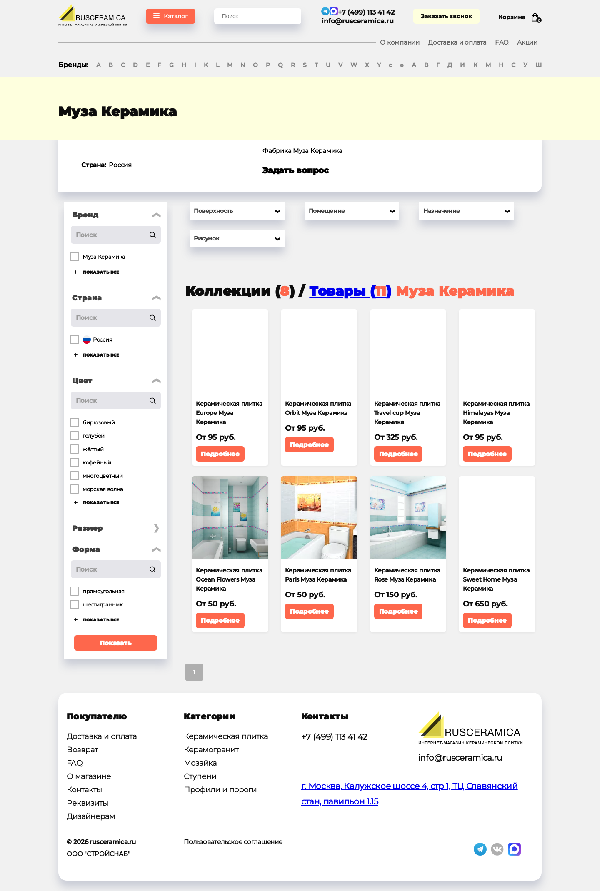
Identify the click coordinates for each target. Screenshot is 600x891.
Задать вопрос (295, 170)
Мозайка (200, 763)
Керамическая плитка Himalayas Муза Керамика (496, 413)
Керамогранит (211, 749)
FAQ (502, 42)
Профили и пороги (220, 789)
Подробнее (220, 454)
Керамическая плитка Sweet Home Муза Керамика (496, 579)
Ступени (200, 776)
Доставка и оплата (457, 42)
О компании (400, 42)
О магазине (89, 776)
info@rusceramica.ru (358, 21)
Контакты (84, 789)
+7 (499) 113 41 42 (334, 737)
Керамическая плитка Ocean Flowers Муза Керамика (229, 579)
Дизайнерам (91, 816)
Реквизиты (87, 803)
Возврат (82, 749)
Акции (527, 42)
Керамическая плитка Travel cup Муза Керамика (407, 413)
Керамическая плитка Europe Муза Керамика (229, 413)
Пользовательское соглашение (233, 842)
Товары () (350, 291)
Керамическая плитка (226, 736)
